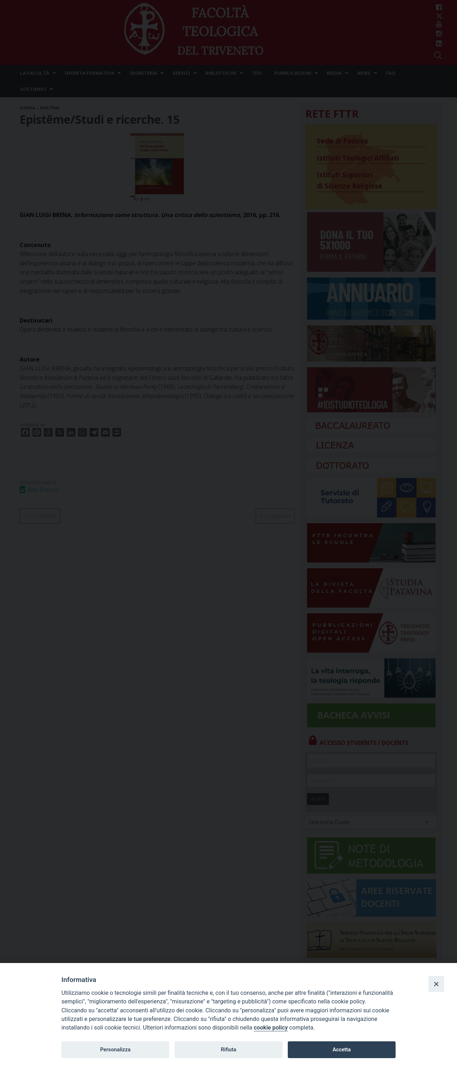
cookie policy (271, 1027)
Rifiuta (228, 1049)
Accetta (341, 1049)
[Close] (436, 984)
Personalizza (115, 1049)
